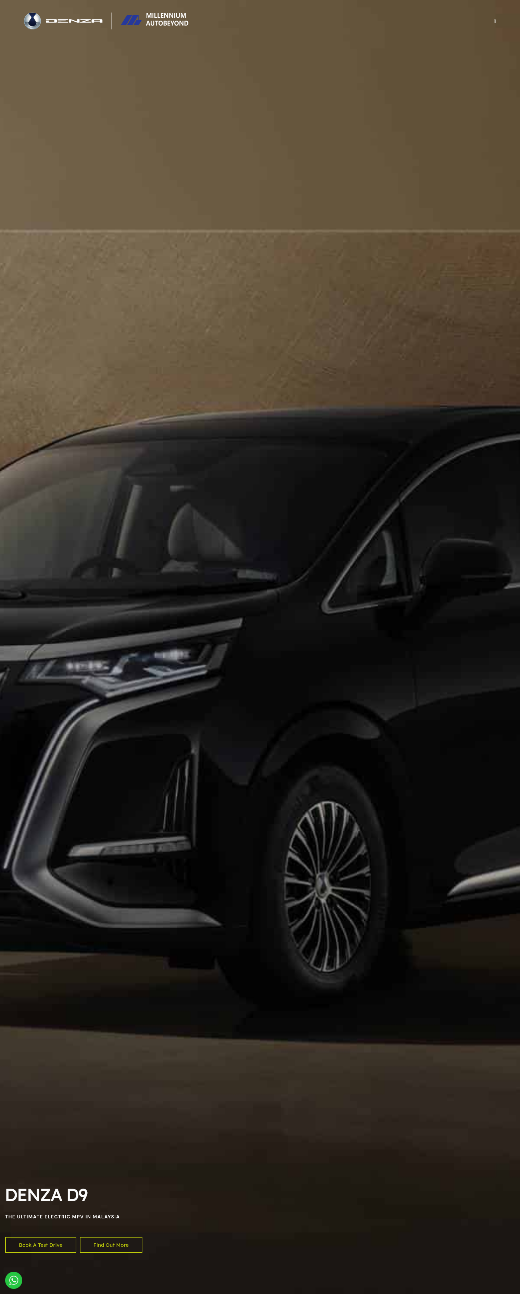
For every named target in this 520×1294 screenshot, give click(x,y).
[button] (495, 21)
